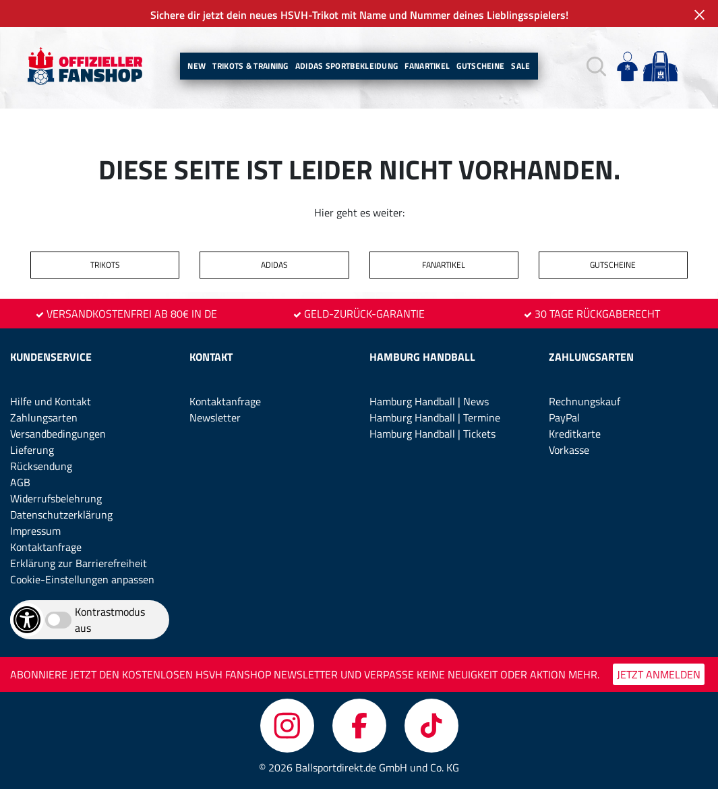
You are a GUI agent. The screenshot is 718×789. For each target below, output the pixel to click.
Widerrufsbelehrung (56, 498)
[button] (596, 66)
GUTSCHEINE (613, 264)
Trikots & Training (250, 65)
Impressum (35, 530)
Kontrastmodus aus (110, 620)
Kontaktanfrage (46, 547)
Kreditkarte (575, 433)
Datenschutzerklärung (61, 514)
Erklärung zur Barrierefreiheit (78, 563)
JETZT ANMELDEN (658, 674)
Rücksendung (41, 466)
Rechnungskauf (584, 401)
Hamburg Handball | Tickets (432, 433)
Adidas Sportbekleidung (346, 65)
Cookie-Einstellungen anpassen (82, 579)
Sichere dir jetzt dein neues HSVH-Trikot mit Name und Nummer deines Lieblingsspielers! (359, 15)
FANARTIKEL (443, 264)
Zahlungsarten (44, 417)
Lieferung (32, 450)
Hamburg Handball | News (429, 401)
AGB (20, 482)
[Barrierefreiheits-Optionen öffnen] (27, 620)
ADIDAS (274, 264)
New (196, 65)
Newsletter (215, 417)
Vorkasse (569, 450)
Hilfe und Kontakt (50, 401)
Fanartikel (427, 65)
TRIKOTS (105, 264)
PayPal (564, 417)
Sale (520, 65)
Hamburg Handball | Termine (434, 417)
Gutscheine (480, 65)
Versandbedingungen (58, 433)
